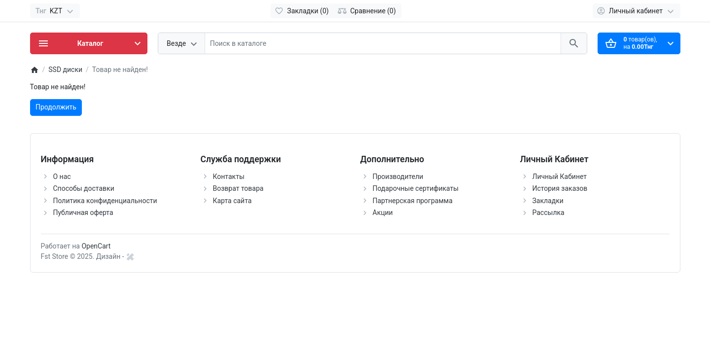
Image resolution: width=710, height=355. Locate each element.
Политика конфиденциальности (105, 201)
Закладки (548, 201)
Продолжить (56, 107)
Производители (398, 176)
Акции (383, 212)
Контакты (229, 176)
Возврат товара (238, 188)
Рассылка (548, 212)
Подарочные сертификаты (416, 188)
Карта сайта (232, 201)
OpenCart (95, 246)
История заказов (560, 188)
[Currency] (55, 10)
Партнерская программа (413, 201)
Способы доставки (83, 188)
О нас (62, 176)
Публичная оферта (83, 212)
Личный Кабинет (559, 176)
